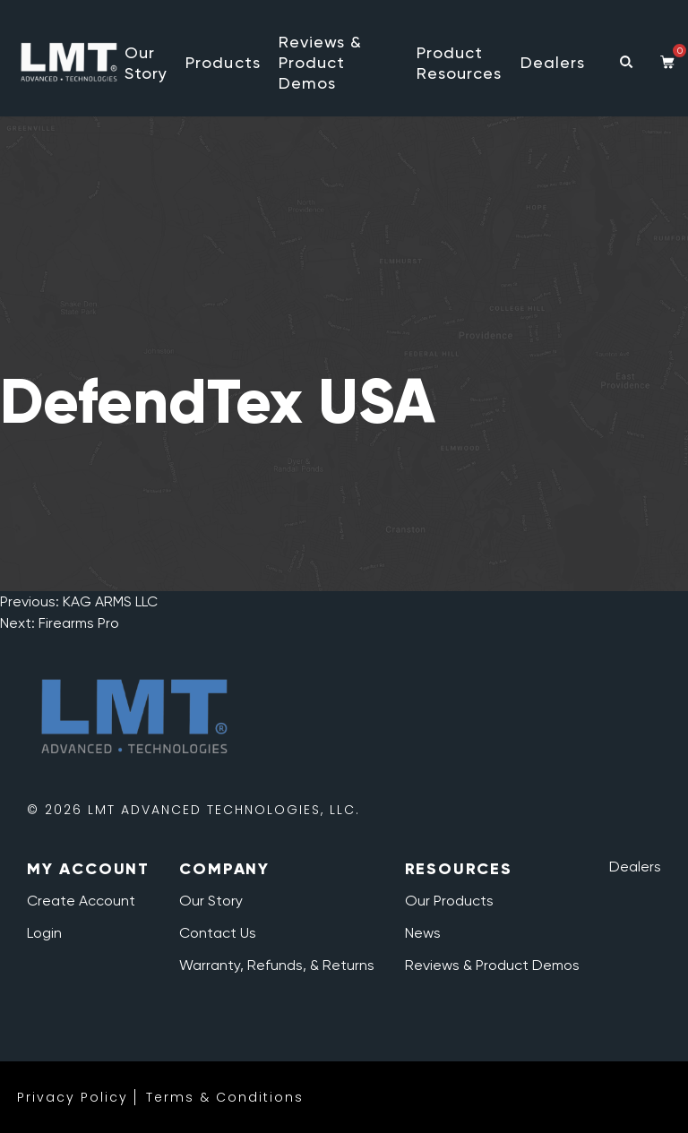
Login (44, 932)
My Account (88, 869)
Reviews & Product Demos (321, 62)
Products (223, 62)
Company (224, 869)
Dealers (553, 62)
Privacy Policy (72, 1097)
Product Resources (460, 62)
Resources (458, 869)
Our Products (449, 900)
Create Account (81, 900)
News (423, 932)
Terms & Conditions (225, 1097)
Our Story (146, 62)
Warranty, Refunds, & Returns (276, 965)
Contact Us (217, 932)
